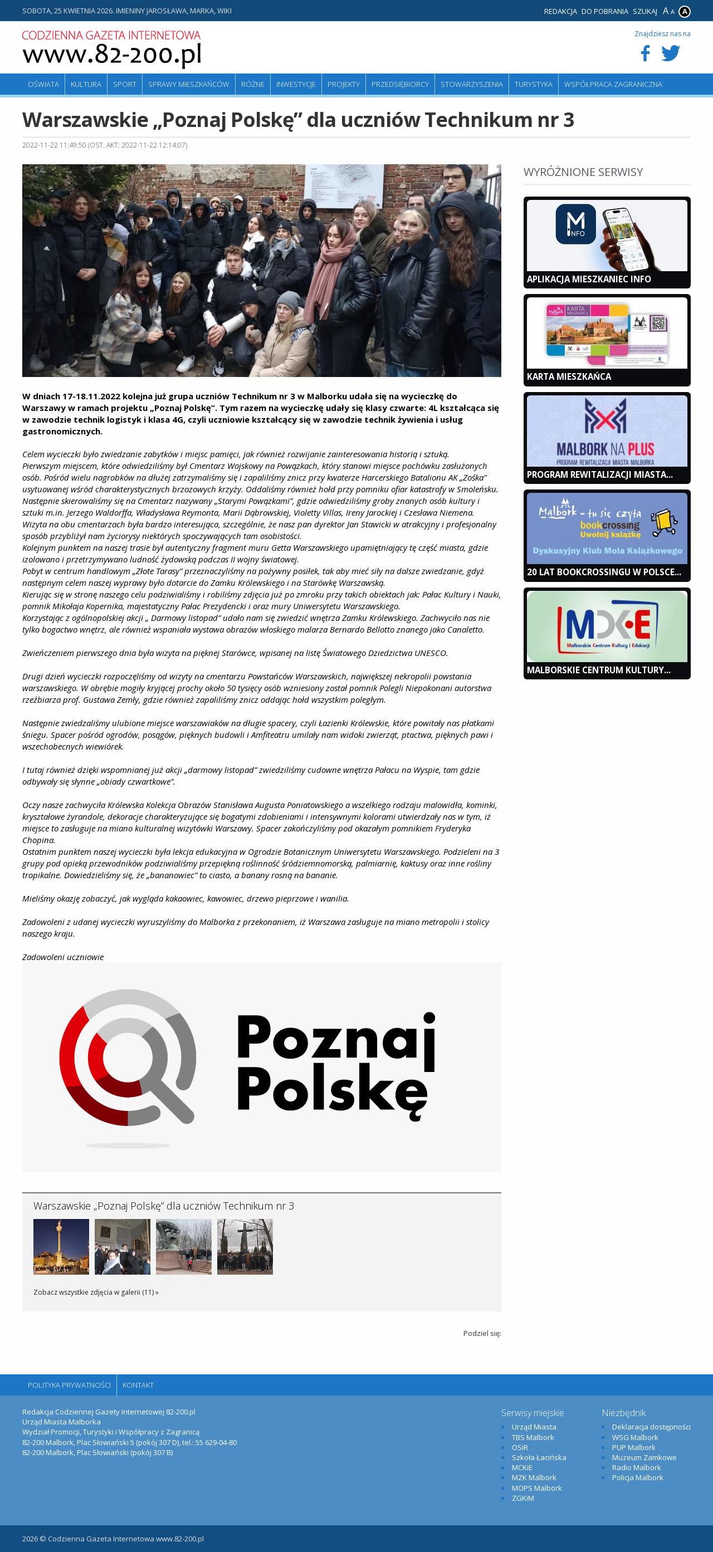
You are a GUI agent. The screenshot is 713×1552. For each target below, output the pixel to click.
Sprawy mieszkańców (188, 84)
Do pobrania (605, 11)
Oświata (43, 84)
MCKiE (522, 1467)
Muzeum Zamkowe (644, 1457)
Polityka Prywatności (69, 1385)
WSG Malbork (635, 1437)
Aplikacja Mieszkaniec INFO (589, 279)
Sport (124, 84)
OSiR (520, 1447)
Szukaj (645, 11)
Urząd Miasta (534, 1427)
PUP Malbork (634, 1447)
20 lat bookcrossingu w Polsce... (604, 571)
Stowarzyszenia (472, 84)
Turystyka (534, 84)
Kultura (86, 84)
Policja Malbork (637, 1477)
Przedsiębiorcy (400, 84)
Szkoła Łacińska (539, 1457)
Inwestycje (296, 84)
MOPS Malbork (537, 1488)
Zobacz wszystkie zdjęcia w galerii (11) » (96, 1292)
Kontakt (138, 1385)
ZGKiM (523, 1498)
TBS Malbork (533, 1437)
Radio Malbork (636, 1467)
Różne (253, 84)
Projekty (344, 84)
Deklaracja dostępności (651, 1427)
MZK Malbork (534, 1477)
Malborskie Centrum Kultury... (599, 669)
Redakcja (560, 11)
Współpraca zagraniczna (613, 84)
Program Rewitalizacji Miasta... (600, 474)
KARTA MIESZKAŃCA (569, 376)
